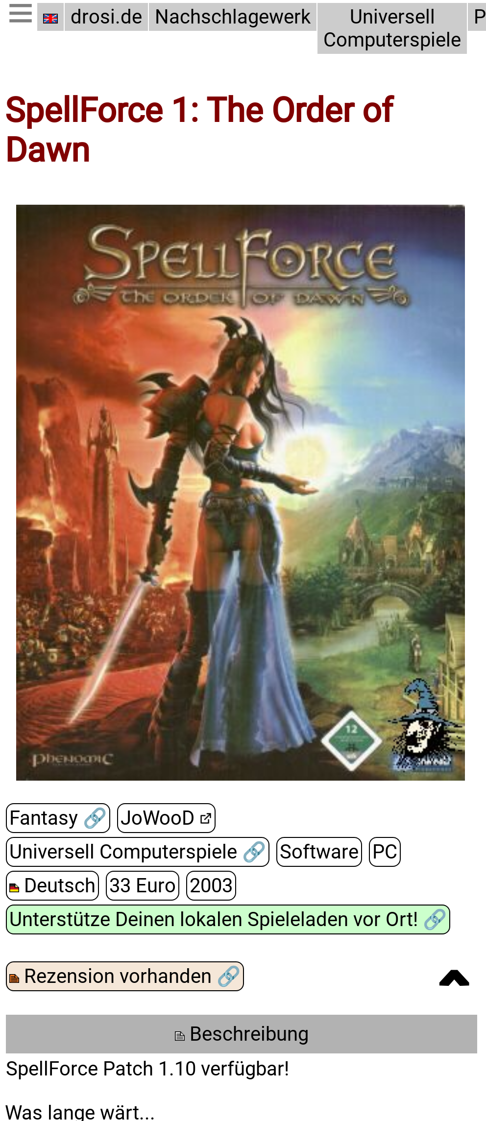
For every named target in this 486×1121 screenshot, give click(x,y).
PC (382, 851)
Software (318, 851)
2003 (208, 885)
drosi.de (106, 16)
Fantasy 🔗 (57, 818)
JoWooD (156, 818)
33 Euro (140, 885)
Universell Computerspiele (387, 28)
